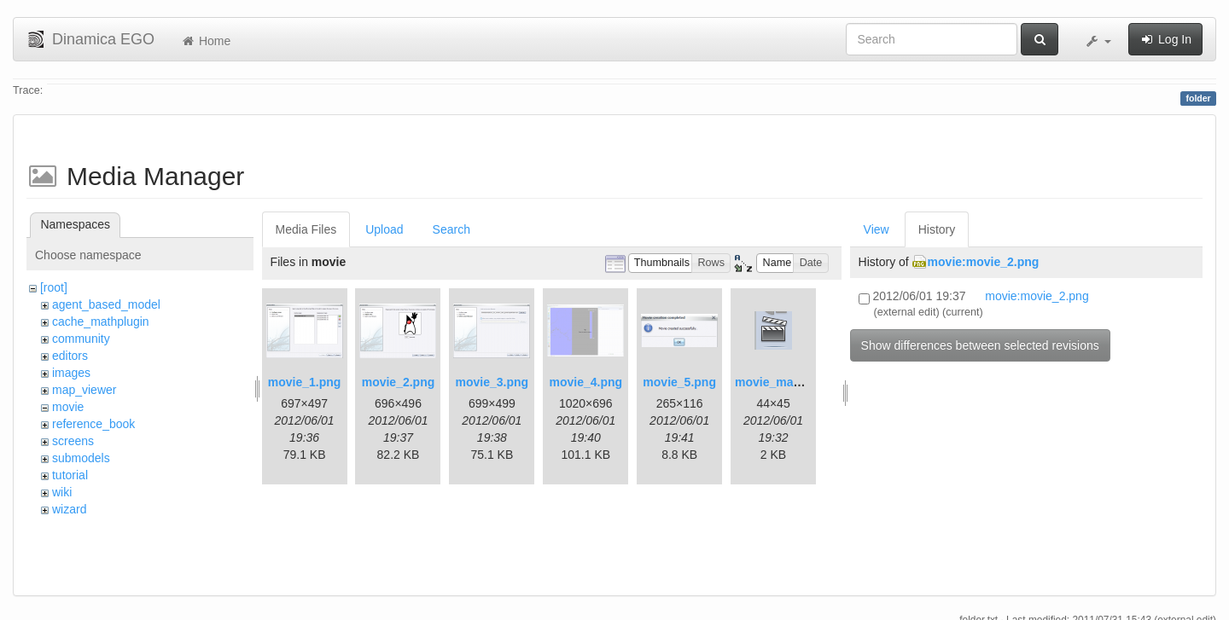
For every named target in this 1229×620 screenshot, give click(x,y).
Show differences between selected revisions (980, 345)
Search (451, 229)
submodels (81, 458)
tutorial (70, 475)
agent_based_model (106, 304)
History (937, 229)
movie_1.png (304, 382)
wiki (62, 492)
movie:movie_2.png (984, 262)
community (81, 338)
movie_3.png (492, 382)
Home (205, 41)
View (876, 229)
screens (73, 441)
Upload (384, 229)
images (71, 373)
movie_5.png (679, 382)
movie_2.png (398, 382)
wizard (69, 509)
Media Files (306, 229)
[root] (53, 287)
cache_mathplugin (100, 321)
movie (68, 407)
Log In (1165, 39)
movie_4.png (585, 382)
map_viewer (84, 390)
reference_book (93, 424)
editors (70, 355)
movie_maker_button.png (807, 382)
